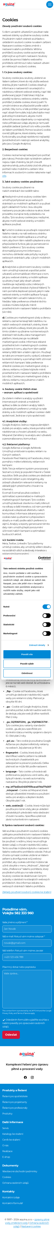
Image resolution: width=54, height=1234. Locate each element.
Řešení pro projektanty (14, 1102)
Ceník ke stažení (11, 1139)
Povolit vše (27, 654)
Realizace (7, 1151)
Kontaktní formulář (12, 1203)
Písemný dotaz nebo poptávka (27, 987)
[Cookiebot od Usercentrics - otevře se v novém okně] (38, 558)
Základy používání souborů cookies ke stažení (26, 892)
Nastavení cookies (31, 1226)
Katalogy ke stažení (12, 1134)
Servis (5, 1128)
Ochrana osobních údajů (15, 1183)
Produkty (7, 1113)
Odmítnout (27, 673)
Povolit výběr (27, 663)
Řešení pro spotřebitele (15, 1096)
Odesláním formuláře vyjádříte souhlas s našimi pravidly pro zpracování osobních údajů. (25, 1023)
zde (4, 176)
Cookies (6, 1177)
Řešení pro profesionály (14, 1108)
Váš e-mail (27, 941)
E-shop (6, 1157)
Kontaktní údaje (11, 1197)
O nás (5, 1145)
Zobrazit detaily (37, 645)
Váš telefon (27, 955)
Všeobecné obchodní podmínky (19, 1171)
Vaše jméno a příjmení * (27, 927)
